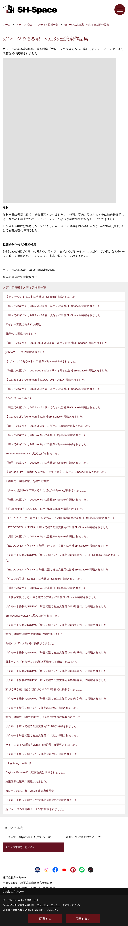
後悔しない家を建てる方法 (83, 837)
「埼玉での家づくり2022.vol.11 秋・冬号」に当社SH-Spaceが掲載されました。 (54, 407)
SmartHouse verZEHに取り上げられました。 (32, 453)
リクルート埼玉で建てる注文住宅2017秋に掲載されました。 (42, 707)
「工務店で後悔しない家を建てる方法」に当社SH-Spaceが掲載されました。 (52, 597)
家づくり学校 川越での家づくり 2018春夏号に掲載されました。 (44, 689)
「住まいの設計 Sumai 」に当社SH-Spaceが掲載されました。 (44, 578)
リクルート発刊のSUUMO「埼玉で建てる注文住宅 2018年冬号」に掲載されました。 (57, 698)
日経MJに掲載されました (20, 333)
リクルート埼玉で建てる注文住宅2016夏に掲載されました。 (42, 735)
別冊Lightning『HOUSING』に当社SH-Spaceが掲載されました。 (45, 508)
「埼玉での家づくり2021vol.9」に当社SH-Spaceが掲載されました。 (47, 435)
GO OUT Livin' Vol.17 (18, 398)
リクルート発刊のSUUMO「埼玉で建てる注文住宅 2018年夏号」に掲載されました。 (57, 670)
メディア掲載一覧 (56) (19, 847)
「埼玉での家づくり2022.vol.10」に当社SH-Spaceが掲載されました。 (48, 425)
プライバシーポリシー (48, 905)
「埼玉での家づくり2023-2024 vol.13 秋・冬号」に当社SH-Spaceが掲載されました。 (57, 370)
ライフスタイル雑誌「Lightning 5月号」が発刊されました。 (41, 744)
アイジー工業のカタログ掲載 (23, 324)
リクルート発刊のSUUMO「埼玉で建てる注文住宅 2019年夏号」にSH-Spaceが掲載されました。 (62, 557)
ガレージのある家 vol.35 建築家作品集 (29, 790)
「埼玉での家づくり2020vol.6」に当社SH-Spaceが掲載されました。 (47, 499)
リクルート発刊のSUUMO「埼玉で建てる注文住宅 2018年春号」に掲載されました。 (57, 680)
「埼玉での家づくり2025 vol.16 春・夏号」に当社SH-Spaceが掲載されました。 (54, 315)
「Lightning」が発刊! (18, 763)
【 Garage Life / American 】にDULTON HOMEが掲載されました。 (46, 379)
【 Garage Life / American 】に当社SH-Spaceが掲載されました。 (45, 416)
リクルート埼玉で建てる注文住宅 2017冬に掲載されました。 (42, 753)
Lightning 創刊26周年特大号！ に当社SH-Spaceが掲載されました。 (46, 490)
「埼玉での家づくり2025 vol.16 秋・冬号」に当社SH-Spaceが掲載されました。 (54, 305)
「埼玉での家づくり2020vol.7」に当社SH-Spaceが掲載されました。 (47, 462)
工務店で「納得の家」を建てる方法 (27, 481)
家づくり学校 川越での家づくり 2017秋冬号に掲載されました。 (44, 716)
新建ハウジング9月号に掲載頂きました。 (30, 643)
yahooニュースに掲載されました (25, 352)
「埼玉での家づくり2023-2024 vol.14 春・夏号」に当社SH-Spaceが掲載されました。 (57, 342)
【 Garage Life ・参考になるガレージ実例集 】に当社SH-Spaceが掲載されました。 (56, 471)
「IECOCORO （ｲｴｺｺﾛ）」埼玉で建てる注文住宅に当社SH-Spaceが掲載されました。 (58, 527)
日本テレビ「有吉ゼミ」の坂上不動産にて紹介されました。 (42, 661)
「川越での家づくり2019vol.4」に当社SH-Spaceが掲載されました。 (47, 587)
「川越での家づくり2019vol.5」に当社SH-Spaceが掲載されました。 (47, 536)
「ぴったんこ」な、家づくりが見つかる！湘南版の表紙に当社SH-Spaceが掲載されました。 (61, 517)
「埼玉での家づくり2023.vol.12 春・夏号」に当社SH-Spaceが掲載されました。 (54, 388)
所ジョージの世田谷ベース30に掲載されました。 (35, 809)
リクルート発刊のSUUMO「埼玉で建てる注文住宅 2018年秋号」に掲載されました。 (57, 652)
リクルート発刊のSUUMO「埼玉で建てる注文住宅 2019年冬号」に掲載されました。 (57, 624)
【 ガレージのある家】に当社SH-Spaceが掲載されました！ (41, 296)
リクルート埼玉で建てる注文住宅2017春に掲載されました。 (42, 726)
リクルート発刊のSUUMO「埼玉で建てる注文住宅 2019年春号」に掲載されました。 (57, 606)
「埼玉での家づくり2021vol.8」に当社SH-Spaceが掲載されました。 (47, 444)
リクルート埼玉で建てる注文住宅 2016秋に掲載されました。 (42, 799)
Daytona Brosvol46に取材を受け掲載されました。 (35, 772)
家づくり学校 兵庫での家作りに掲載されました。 (35, 634)
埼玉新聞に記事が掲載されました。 (27, 781)
